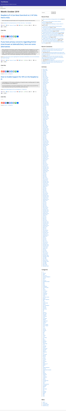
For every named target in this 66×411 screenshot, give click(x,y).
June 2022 (44, 97)
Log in (44, 402)
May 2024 (44, 74)
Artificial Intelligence (46, 276)
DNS (43, 300)
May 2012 (44, 227)
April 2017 (44, 162)
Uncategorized (45, 380)
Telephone (45, 374)
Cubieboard (45, 293)
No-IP (44, 344)
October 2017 (45, 157)
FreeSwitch (45, 316)
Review (44, 365)
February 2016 (45, 179)
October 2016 (45, 169)
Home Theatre (45, 325)
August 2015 (45, 186)
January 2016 (45, 180)
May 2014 (44, 204)
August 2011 (45, 236)
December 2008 (46, 261)
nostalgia (44, 346)
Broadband (45, 286)
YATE (44, 396)
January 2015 (45, 194)
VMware (44, 386)
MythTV (44, 342)
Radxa (44, 362)
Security (44, 368)
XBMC (44, 393)
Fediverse (44, 312)
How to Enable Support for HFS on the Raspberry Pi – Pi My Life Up (15, 89)
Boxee (44, 285)
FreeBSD (44, 315)
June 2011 (44, 238)
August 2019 (45, 133)
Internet (44, 329)
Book (44, 284)
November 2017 (46, 156)
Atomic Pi (44, 280)
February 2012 (45, 230)
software (44, 373)
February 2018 (45, 152)
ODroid (44, 347)
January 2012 (45, 231)
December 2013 (46, 210)
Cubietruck (45, 294)
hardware (44, 322)
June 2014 (44, 202)
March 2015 (45, 192)
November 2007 (46, 266)
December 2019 (46, 128)
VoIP (43, 387)
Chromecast (45, 291)
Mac (43, 338)
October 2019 (45, 131)
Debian (44, 298)
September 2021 (46, 105)
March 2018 (45, 151)
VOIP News (45, 388)
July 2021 (44, 106)
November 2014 (46, 196)
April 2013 (44, 219)
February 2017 (45, 164)
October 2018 (45, 143)
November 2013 (46, 211)
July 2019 (44, 134)
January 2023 (45, 91)
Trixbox (44, 375)
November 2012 (46, 223)
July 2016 (44, 173)
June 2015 (44, 188)
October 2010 (45, 247)
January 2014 (45, 208)
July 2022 (44, 96)
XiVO (43, 394)
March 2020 (45, 125)
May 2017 (44, 161)
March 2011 (45, 241)
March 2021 (45, 111)
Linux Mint (45, 337)
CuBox (44, 295)
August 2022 (45, 95)
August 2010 (45, 248)
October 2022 (45, 94)
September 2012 (46, 225)
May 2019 (44, 137)
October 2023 (45, 81)
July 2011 (44, 237)
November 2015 (46, 182)
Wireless (44, 392)
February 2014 (45, 207)
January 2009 (45, 260)
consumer (44, 292)
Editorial (44, 306)
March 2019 (45, 139)
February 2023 (45, 90)
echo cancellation (46, 305)
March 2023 (45, 89)
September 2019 (46, 132)
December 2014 (46, 195)
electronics (45, 309)
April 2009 (44, 258)
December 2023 (46, 80)
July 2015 (44, 187)
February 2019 (45, 140)
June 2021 (44, 107)
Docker (44, 301)
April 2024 (44, 75)
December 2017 (46, 155)
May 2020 (44, 122)
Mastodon (45, 341)
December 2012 (46, 221)
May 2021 (44, 108)
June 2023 (44, 85)
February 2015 (45, 193)
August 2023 (45, 83)
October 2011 (45, 233)
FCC (43, 311)
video (44, 383)
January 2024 (45, 78)
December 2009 (46, 255)
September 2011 (46, 235)
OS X (43, 353)
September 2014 (46, 199)
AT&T (44, 279)
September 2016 (46, 170)
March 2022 (45, 101)
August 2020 (45, 119)
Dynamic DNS (45, 303)
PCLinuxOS (45, 354)
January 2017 (45, 165)
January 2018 (45, 153)
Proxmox (44, 359)
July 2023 (44, 84)
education (44, 307)
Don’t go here (3, 8)
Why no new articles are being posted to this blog (52, 19)
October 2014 (45, 198)
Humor (44, 328)
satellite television (46, 367)
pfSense (44, 355)
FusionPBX (45, 318)
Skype (44, 372)
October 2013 (45, 212)
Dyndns (44, 304)
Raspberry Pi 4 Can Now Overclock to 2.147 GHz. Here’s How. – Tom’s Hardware (17, 23)
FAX (43, 310)
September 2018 (46, 144)
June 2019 (44, 136)
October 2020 (45, 116)
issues (44, 331)
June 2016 (44, 174)
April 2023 (44, 88)
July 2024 (44, 71)
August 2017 (45, 159)
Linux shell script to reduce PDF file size (50, 40)
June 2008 (44, 262)
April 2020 (44, 124)
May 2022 (44, 99)
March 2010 (45, 251)
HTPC (44, 326)
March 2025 (45, 69)
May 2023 (44, 87)
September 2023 (46, 82)
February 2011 (45, 242)
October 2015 (45, 183)
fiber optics (45, 313)
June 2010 (44, 250)
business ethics (45, 287)
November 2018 (46, 142)
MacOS (44, 340)
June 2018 (44, 148)
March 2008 (45, 264)
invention (44, 330)
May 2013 (44, 218)
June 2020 (44, 121)
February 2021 (45, 112)
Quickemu (44, 361)
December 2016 (46, 167)
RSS (43, 366)
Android (44, 273)
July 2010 (44, 249)
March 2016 (45, 177)
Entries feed (45, 403)
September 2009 (46, 256)
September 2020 (46, 118)
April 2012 (44, 229)
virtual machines (46, 384)
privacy (44, 357)
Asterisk (44, 278)
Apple (44, 274)
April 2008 (44, 263)
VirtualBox (45, 385)
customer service (46, 297)
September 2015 (46, 184)
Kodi (43, 334)
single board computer (47, 369)
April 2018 (44, 150)
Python (44, 360)
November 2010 (46, 245)
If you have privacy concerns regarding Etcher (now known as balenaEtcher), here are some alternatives (18, 44)
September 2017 (46, 158)
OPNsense (45, 351)
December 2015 (46, 181)
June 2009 (44, 257)
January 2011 (45, 243)
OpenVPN (44, 349)
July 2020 (44, 120)
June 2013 (44, 217)
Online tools (45, 348)
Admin (12, 38)
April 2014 (44, 205)
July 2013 (44, 216)
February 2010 (45, 252)
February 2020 (45, 126)
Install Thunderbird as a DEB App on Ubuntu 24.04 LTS (53, 23)
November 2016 (46, 168)
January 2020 (45, 127)
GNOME (44, 319)
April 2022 (44, 100)
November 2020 (46, 115)
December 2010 (46, 244)
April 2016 (44, 176)
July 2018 (44, 146)
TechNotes (4, 2)
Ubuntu (44, 379)
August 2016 (45, 171)
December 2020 (46, 114)
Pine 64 (44, 356)
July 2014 (44, 201)
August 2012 (45, 226)
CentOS (44, 289)
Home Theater (45, 324)
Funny (44, 317)
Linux (44, 336)
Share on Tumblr (13, 25)
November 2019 (46, 130)
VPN (43, 390)
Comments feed (46, 404)
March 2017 (45, 163)
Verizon (44, 381)
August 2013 (45, 214)
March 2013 (45, 220)
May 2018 (44, 149)
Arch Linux (45, 275)
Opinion (44, 350)
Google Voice (45, 320)
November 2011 (46, 232)
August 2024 (45, 70)
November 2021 (46, 103)
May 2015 (44, 189)
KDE (43, 332)
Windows (44, 391)
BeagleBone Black (46, 281)
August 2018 (45, 145)
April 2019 (44, 138)
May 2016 (44, 175)
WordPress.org (45, 405)
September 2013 (46, 213)
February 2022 (45, 102)
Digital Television (46, 299)
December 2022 (46, 93)
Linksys (44, 335)
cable (44, 288)
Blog (43, 282)
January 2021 (45, 113)
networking (45, 343)
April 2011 (44, 239)
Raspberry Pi (45, 363)
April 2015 (44, 190)
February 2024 (45, 77)
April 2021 (44, 109)
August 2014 (45, 200)
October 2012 (45, 224)
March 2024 (45, 76)
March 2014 (45, 206)
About (1, 6)
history (44, 323)
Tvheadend (45, 377)
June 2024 (44, 72)
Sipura (44, 371)
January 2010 (45, 254)
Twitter (44, 378)
